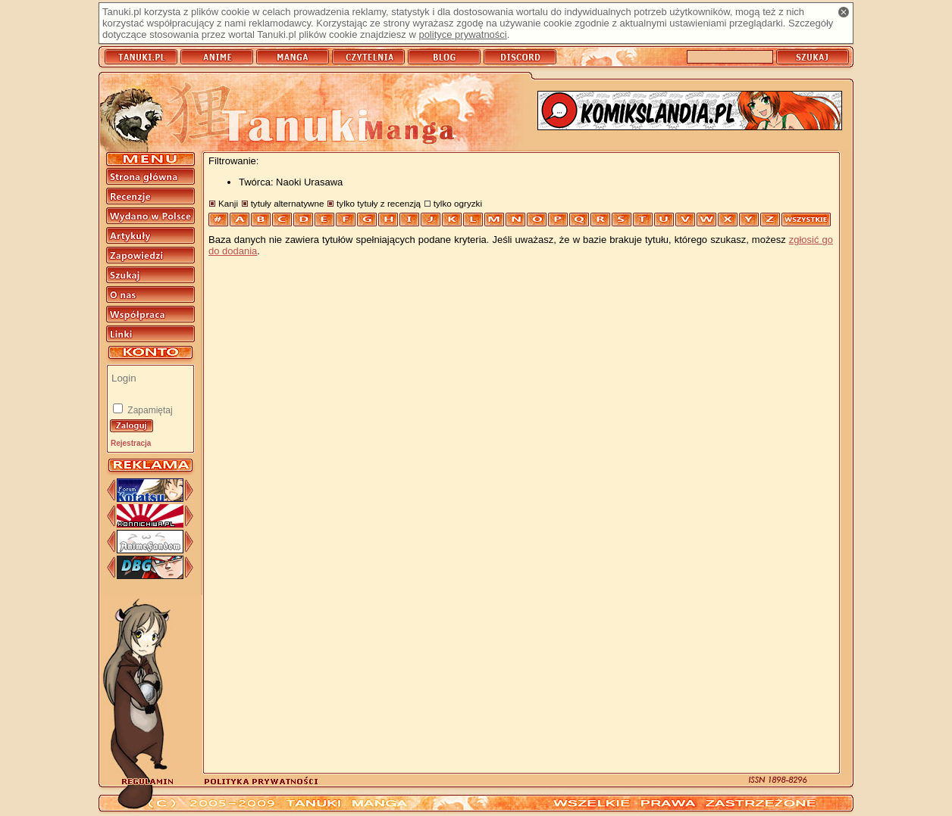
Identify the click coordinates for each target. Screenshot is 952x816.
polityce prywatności (462, 34)
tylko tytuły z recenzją (379, 203)
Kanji (228, 203)
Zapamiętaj (149, 410)
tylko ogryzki (458, 203)
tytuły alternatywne (287, 203)
